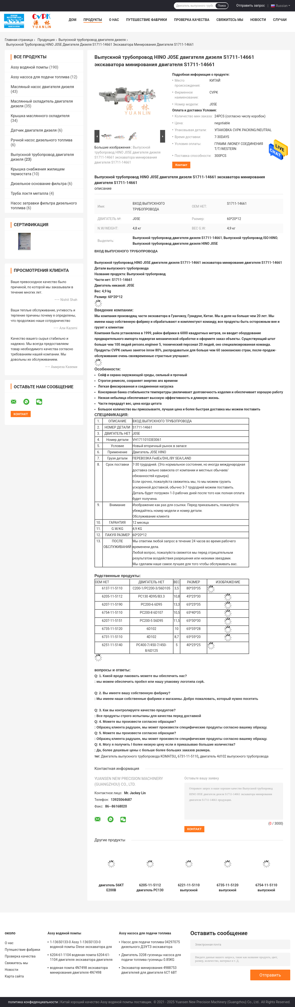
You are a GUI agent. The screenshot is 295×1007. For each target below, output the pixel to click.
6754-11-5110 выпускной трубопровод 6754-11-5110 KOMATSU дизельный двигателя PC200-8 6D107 (266, 887)
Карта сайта (14, 976)
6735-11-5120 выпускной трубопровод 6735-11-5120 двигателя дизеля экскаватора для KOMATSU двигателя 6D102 (227, 887)
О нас (114, 20)
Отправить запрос (250, 5)
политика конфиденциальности (33, 1002)
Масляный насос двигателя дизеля (42, 87)
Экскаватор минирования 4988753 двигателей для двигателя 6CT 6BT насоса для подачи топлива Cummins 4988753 (151, 971)
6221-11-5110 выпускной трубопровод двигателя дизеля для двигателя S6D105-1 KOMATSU (189, 887)
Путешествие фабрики (146, 20)
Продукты (93, 20)
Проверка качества (191, 20)
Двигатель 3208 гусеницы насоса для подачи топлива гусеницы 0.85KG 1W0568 (151, 958)
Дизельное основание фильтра (39, 183)
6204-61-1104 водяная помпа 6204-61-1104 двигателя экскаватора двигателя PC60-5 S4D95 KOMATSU (81, 958)
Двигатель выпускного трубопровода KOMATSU (138, 756)
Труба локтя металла (29, 193)
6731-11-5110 (188, 756)
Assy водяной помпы (29, 67)
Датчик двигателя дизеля (34, 130)
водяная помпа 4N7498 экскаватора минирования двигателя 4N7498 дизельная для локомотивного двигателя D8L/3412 (79, 971)
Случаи (280, 20)
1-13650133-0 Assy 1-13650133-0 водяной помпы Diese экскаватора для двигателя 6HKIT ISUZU (81, 945)
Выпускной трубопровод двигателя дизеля (92, 40)
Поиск (222, 5)
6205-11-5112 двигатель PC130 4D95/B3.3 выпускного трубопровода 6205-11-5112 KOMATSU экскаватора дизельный (150, 887)
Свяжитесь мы (229, 20)
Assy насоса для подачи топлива (40, 77)
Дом (72, 20)
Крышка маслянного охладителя (40, 116)
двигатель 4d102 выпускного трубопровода (234, 756)
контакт (181, 165)
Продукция (46, 40)
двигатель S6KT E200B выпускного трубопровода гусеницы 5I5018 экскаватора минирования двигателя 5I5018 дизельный (111, 887)
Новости (258, 20)
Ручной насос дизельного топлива (41, 140)
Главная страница (19, 40)
